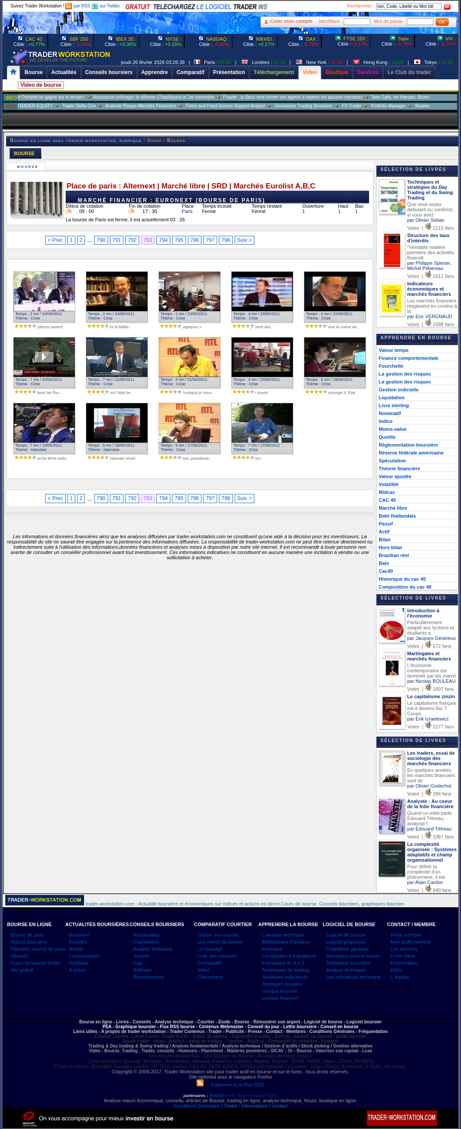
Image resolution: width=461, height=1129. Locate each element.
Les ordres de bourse (220, 941)
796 (194, 240)
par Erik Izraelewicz (428, 718)
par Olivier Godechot (429, 785)
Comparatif (209, 963)
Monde (76, 948)
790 (101, 240)
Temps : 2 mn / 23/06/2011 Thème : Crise (182, 316)
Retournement (148, 977)
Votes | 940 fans (429, 890)
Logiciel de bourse (345, 934)
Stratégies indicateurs (285, 977)
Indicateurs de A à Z (283, 963)
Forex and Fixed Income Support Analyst (245, 105)
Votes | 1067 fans (430, 836)
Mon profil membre (411, 941)
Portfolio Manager (408, 105)
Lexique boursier (279, 991)
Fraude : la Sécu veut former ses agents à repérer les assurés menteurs (313, 97)
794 (163, 240)
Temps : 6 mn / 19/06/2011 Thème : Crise (328, 381)
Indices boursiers (29, 941)
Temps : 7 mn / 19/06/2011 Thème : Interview (37, 447)
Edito (396, 970)
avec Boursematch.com (251, 1095)
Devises (19, 956)
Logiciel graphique (345, 941)
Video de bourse (41, 85)
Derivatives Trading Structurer (323, 105)
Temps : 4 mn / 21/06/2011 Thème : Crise (182, 381)
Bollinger (142, 970)
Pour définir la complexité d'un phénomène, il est (426, 872)
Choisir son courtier (218, 934)
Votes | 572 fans (429, 646)
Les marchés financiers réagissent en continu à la (432, 306)
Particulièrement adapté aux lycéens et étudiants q (430, 628)
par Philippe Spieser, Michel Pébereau (429, 265)
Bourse (29, 167)
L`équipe (400, 977)
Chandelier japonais (347, 948)
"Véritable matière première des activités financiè (430, 252)
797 (210, 240)
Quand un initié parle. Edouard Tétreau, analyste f (430, 818)
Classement (210, 977)
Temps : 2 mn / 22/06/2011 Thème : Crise (328, 316)
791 (116, 240)
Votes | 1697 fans (430, 689)
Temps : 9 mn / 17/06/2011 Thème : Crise (182, 447)
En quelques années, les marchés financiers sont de (431, 775)
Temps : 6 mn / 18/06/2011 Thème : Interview (110, 447)
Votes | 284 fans (429, 793)
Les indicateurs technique (353, 977)
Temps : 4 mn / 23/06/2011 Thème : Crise (255, 316)
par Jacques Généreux (431, 638)
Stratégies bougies (282, 984)
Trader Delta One (99, 105)
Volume (141, 956)
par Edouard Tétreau (429, 828)
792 (132, 240)
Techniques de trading (285, 970)
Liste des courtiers (216, 956)
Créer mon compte (291, 21)
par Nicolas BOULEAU (431, 681)
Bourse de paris (27, 934)
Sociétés (78, 941)
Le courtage (210, 948)
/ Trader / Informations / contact (254, 1105)
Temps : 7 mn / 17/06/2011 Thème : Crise (255, 447)
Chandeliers (146, 941)
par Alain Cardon (425, 882)
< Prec (55, 240)
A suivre (77, 970)
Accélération (146, 934)
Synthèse (79, 963)
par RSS (77, 6)
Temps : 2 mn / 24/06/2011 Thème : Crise (37, 316)
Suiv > (244, 240)
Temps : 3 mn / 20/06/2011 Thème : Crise (255, 381)
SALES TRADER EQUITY (47, 105)
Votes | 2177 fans (430, 726)
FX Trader (371, 105)
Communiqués (84, 956)
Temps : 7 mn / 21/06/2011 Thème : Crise (110, 381)
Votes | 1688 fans (430, 324)
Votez (203, 970)
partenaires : (195, 1095)
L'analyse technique (283, 934)
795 (179, 240)
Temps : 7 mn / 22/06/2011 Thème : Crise (37, 381)
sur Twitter (105, 6)
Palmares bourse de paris (38, 948)
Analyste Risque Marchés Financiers (160, 105)
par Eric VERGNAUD (429, 316)
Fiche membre (406, 934)
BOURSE (24, 153)
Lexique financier (280, 998)
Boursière (79, 934)
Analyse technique (152, 948)
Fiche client (403, 956)
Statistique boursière (348, 963)
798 (226, 240)
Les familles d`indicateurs (289, 956)
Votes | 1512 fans (430, 276)
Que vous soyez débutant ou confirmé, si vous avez (430, 209)
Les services (404, 948)
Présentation (404, 963)
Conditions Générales (196, 1105)
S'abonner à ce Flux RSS (230, 1084)
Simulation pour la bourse (353, 956)
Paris (187, 211)
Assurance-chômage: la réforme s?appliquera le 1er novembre (174, 97)
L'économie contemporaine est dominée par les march (431, 670)
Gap (137, 963)
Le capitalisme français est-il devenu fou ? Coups (431, 708)
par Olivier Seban (425, 220)
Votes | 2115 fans (430, 228)
